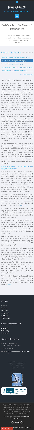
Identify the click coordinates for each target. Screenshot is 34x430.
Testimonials (5, 333)
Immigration (5, 313)
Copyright (28, 427)
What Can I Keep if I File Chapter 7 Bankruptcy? (15, 57)
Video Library (5, 331)
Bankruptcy (11, 38)
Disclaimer (21, 427)
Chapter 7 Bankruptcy (25, 38)
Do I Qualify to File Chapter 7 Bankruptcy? (14, 61)
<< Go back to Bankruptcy (26, 75)
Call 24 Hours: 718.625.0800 (17, 11)
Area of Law (26, 35)
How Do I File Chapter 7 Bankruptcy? (12, 64)
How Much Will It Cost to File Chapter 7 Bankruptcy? (17, 67)
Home (18, 35)
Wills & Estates (5, 318)
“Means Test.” (23, 205)
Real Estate (4, 315)
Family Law (4, 310)
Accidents (4, 305)
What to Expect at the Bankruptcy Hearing (14, 70)
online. (9, 285)
